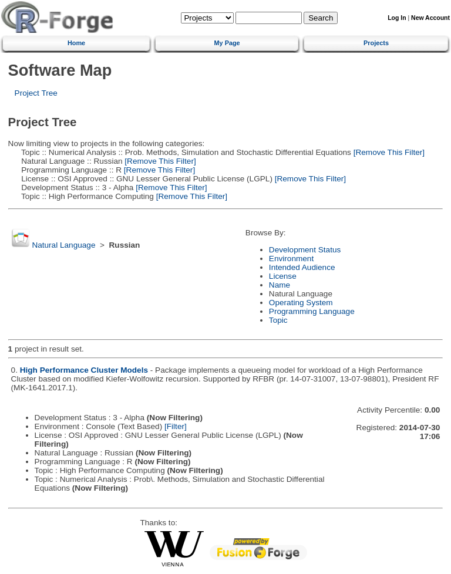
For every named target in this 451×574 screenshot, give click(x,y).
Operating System (301, 302)
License (283, 276)
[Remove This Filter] (388, 152)
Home (76, 42)
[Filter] (175, 426)
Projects (376, 42)
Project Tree (36, 93)
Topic (278, 320)
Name (279, 285)
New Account (430, 18)
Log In (397, 18)
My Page (227, 42)
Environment (291, 258)
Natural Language (63, 245)
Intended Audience (302, 267)
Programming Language (312, 311)
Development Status (305, 249)
